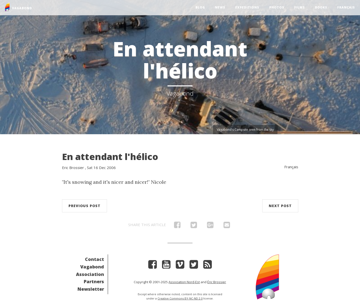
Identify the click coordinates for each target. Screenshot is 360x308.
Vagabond (92, 267)
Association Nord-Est (184, 282)
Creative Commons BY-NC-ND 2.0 (180, 298)
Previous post (84, 205)
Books (321, 7)
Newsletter (91, 289)
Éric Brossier (216, 282)
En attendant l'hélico (110, 156)
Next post (280, 205)
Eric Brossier (73, 167)
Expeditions (247, 7)
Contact (94, 259)
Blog (200, 7)
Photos (276, 7)
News (220, 7)
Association (90, 274)
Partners (94, 281)
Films (299, 7)
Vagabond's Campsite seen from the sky (245, 129)
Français (346, 7)
